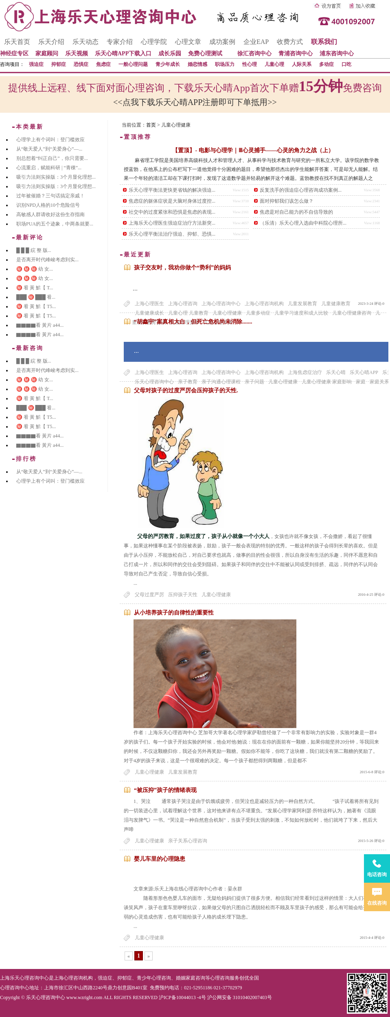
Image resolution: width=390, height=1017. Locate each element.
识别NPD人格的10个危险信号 (48, 205)
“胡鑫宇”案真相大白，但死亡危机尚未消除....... (193, 322)
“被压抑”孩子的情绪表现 (165, 790)
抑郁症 (58, 64)
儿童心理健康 (216, 594)
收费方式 (290, 41)
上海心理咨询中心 (221, 303)
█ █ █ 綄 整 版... (33, 250)
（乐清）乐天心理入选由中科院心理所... (303, 223)
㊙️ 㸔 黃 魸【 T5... (36, 306)
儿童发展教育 (302, 303)
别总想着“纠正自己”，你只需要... (52, 158)
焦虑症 (103, 64)
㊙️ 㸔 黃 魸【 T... (34, 288)
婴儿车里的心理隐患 (159, 859)
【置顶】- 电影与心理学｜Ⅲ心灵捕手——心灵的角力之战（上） (252, 150)
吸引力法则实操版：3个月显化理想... (56, 177)
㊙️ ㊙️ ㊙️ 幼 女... (34, 269)
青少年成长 (168, 64)
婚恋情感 (197, 64)
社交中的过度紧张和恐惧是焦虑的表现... (172, 212)
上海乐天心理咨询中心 (24, 978)
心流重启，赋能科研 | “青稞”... (48, 168)
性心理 (249, 64)
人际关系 (301, 64)
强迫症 (36, 64)
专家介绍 (120, 41)
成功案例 (222, 41)
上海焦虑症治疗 (305, 372)
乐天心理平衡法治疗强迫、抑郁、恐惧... (172, 234)
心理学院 (154, 41)
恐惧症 (81, 64)
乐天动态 (85, 41)
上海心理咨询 (182, 303)
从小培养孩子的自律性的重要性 (174, 613)
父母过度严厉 (149, 594)
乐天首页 (17, 41)
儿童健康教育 (336, 303)
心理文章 (188, 41)
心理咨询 (220, 978)
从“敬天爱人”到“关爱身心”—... (49, 149)
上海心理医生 (149, 303)
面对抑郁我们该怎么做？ (286, 201)
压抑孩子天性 (182, 594)
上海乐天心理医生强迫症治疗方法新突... (172, 223)
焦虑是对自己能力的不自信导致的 (296, 212)
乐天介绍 (51, 41)
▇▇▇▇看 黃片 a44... (40, 325)
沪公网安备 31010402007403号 (239, 997)
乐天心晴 (336, 372)
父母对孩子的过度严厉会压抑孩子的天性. (186, 390)
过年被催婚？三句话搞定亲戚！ (50, 196)
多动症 (326, 64)
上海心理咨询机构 (264, 303)
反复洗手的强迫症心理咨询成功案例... (301, 190)
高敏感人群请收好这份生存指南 (50, 214)
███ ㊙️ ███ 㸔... (35, 297)
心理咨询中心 (14, 988)
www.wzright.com (84, 997)
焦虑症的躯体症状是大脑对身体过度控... (172, 201)
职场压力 (224, 64)
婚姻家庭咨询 (190, 978)
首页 (151, 125)
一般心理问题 (133, 64)
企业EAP (256, 41)
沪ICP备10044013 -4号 (182, 997)
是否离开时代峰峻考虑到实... (47, 259)
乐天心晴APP (364, 372)
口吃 (346, 64)
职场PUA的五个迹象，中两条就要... (54, 224)
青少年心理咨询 (154, 978)
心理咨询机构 (78, 978)
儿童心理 (274, 64)
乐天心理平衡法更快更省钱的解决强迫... (172, 190)
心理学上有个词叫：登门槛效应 (50, 139)
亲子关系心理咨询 (187, 841)
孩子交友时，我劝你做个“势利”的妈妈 (182, 268)
